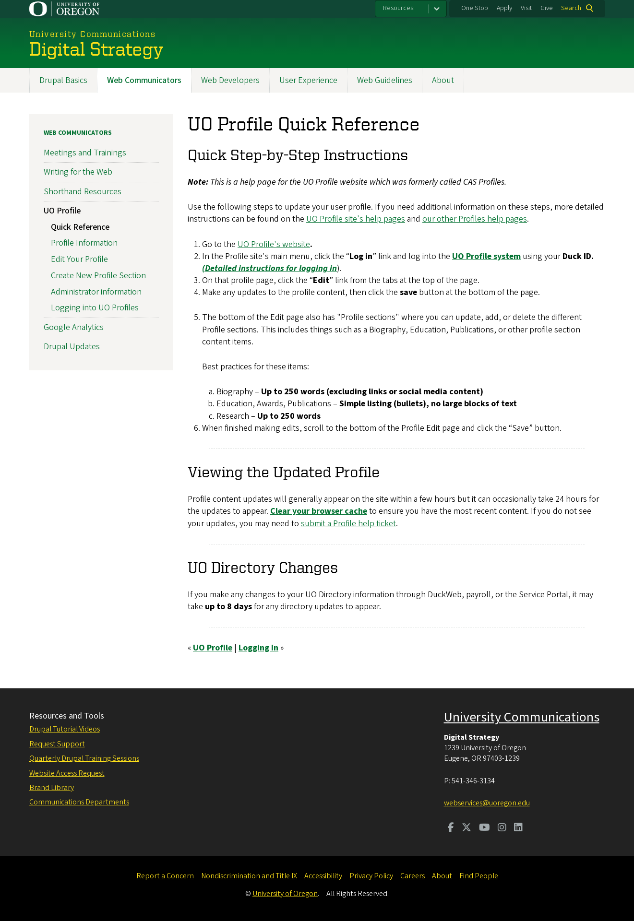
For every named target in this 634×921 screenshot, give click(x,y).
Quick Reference (80, 227)
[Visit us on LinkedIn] (518, 828)
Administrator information (96, 291)
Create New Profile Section (98, 276)
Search (571, 8)
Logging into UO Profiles (95, 308)
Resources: (399, 8)
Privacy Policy (371, 876)
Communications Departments (79, 802)
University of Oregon (285, 893)
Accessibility (323, 876)
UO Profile (62, 211)
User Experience (308, 80)
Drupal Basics (63, 80)
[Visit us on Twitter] (466, 828)
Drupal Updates (72, 347)
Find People (478, 876)
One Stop (474, 8)
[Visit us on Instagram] (502, 828)
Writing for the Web (78, 172)
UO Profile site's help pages (355, 219)
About (443, 80)
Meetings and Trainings (85, 153)
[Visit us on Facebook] (451, 828)
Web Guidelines (384, 80)
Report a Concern (165, 876)
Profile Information (84, 243)
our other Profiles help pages (474, 219)
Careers (412, 876)
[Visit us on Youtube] (484, 828)
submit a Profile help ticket (348, 523)
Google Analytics (74, 327)
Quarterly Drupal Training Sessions (84, 758)
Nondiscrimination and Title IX (249, 876)
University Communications (521, 717)
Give (546, 8)
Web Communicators (144, 80)
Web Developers (230, 80)
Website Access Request (67, 773)
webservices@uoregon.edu (487, 803)
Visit (526, 8)
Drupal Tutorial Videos (64, 729)
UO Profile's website (274, 244)
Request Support (57, 744)
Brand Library (51, 787)
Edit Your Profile (79, 259)
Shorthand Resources (82, 191)
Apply (504, 8)
